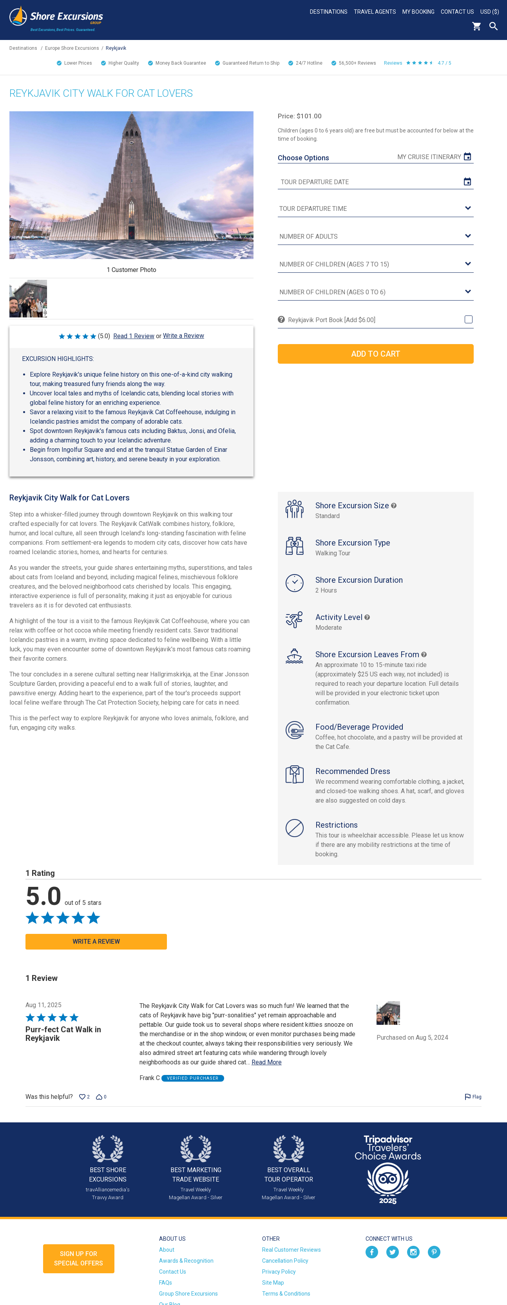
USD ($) (489, 12)
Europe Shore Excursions (72, 48)
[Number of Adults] (376, 237)
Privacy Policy (279, 1272)
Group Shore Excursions (188, 1293)
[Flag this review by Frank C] (473, 1097)
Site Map (273, 1283)
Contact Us (457, 12)
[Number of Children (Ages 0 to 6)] (376, 293)
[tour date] (376, 182)
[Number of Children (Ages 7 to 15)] (376, 265)
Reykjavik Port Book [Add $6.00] (331, 320)
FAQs (165, 1283)
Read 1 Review (133, 336)
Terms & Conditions (286, 1293)
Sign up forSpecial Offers (78, 1258)
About (166, 1250)
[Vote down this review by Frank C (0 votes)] (101, 1097)
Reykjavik (116, 48)
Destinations (329, 12)
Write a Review (183, 335)
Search (493, 26)
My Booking (418, 12)
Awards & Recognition (186, 1261)
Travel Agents (375, 12)
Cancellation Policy (285, 1261)
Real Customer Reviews (291, 1250)
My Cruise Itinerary (429, 157)
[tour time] (376, 209)
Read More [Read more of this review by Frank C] (267, 1062)
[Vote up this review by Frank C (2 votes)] (84, 1097)
